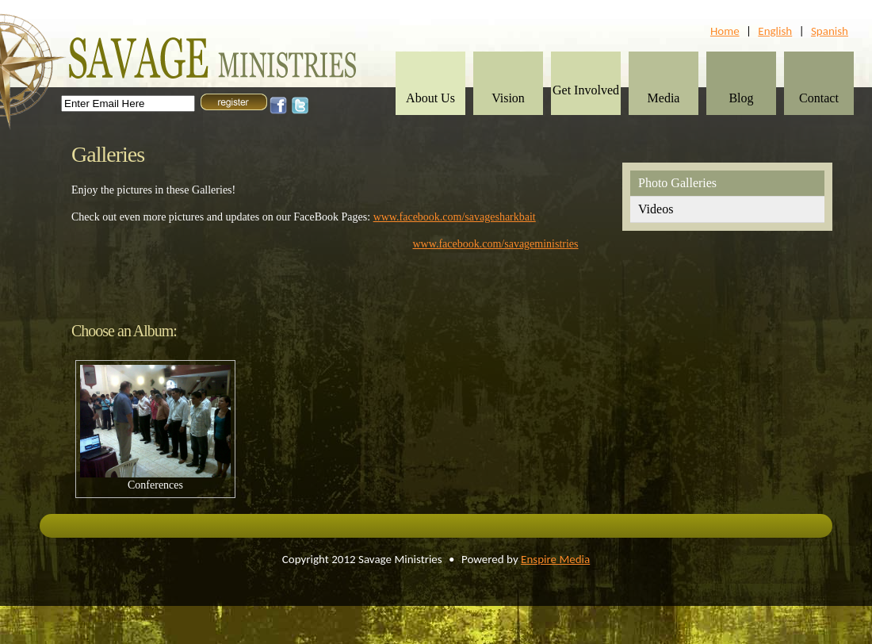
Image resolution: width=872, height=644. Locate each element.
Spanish (829, 31)
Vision (508, 98)
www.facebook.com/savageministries (496, 244)
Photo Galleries (677, 183)
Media (664, 98)
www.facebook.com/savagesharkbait (454, 217)
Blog (741, 98)
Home (725, 31)
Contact (819, 98)
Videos (655, 209)
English (775, 31)
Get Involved (586, 90)
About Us (430, 98)
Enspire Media (555, 559)
